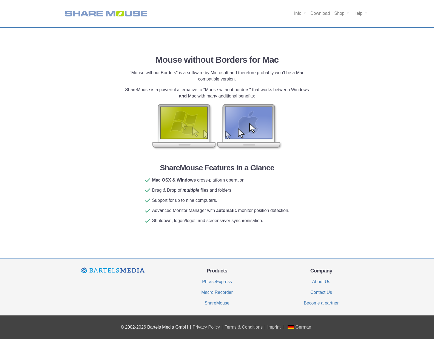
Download (320, 13)
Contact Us (321, 292)
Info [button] (298, 13)
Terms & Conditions (244, 327)
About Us (321, 281)
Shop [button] (340, 13)
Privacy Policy (206, 327)
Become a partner (321, 303)
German (299, 327)
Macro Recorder (217, 292)
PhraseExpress (217, 281)
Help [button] (358, 13)
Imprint (274, 327)
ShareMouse (217, 303)
